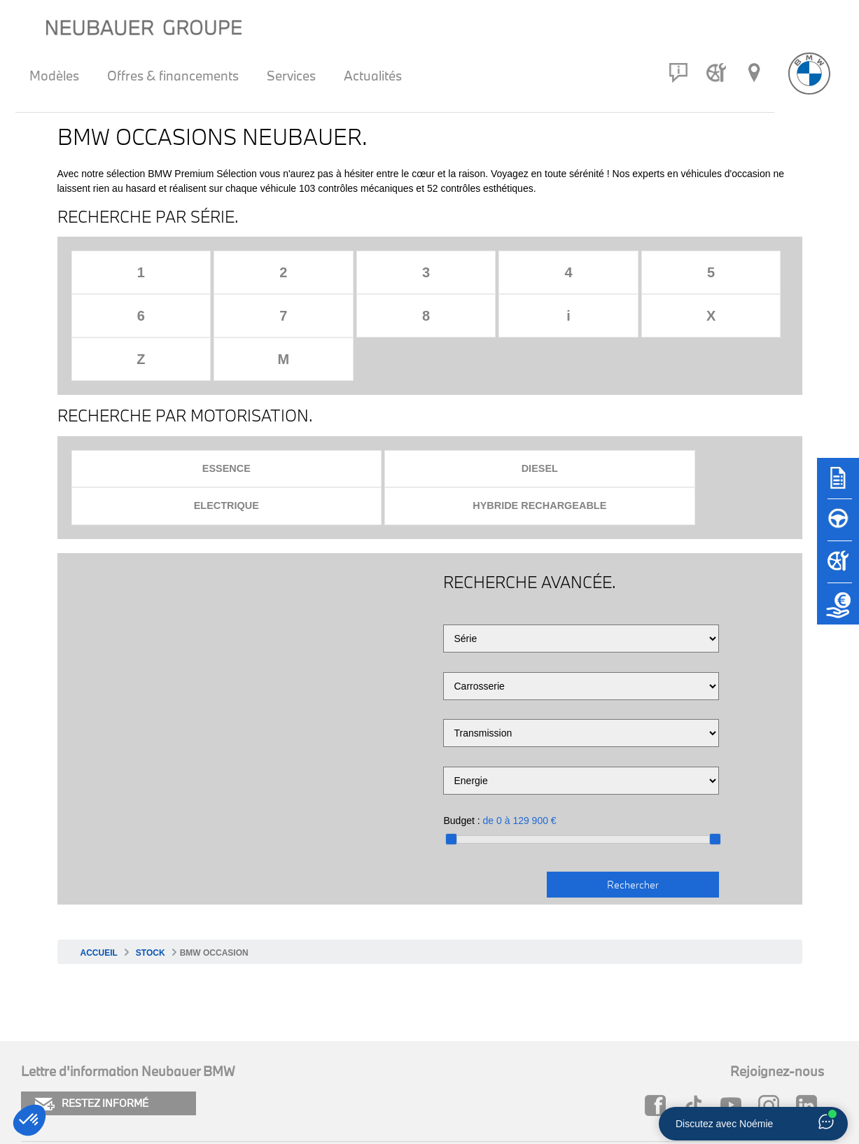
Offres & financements (173, 75)
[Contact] (678, 73)
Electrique (516, 383)
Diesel (337, 383)
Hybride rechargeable (694, 383)
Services (291, 75)
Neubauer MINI (630, 1048)
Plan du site (241, 1048)
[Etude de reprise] (838, 611)
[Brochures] (838, 484)
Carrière (421, 1072)
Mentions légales (64, 1072)
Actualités (373, 75)
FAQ (412, 1048)
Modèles (54, 75)
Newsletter (240, 1072)
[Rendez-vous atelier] (716, 73)
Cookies (41, 1048)
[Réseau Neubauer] (754, 73)
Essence (159, 383)
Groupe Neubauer (638, 1072)
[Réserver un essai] (838, 526)
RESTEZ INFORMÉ (91, 981)
